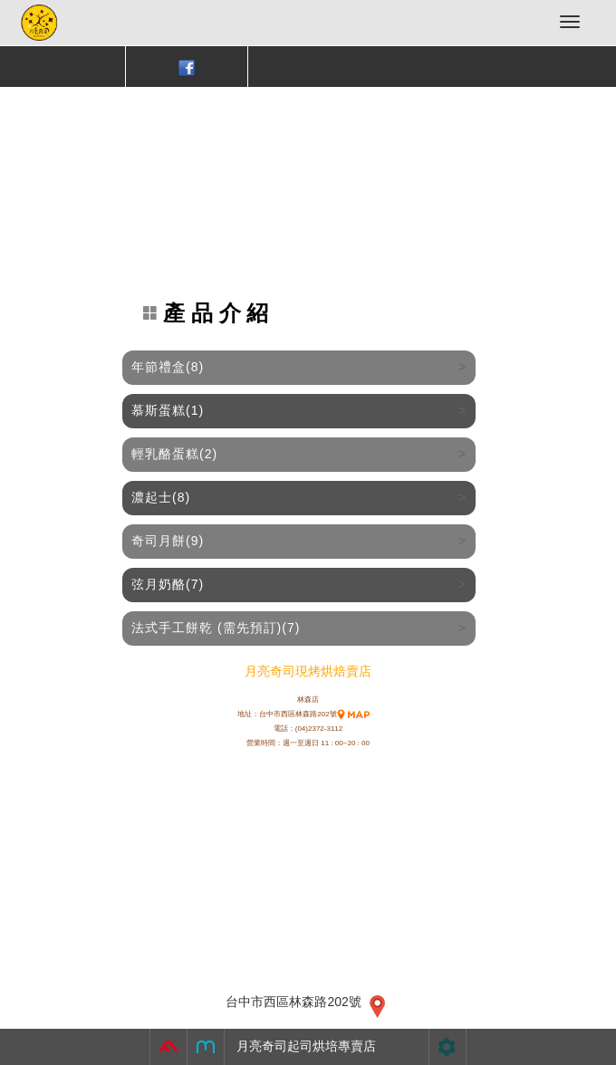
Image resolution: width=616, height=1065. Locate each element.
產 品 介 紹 (206, 313)
